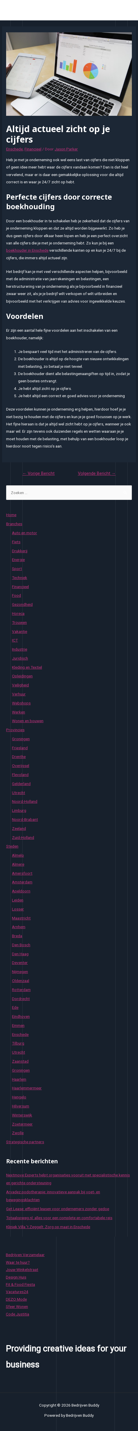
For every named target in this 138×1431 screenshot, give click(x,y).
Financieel (33, 149)
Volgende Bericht (97, 473)
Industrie (19, 649)
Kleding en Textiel (27, 667)
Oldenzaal (20, 980)
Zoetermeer (22, 1124)
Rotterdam (21, 989)
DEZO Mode (16, 1299)
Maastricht (21, 918)
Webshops (21, 703)
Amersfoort (22, 873)
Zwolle (18, 1132)
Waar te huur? (18, 1262)
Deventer (20, 962)
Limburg (19, 810)
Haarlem (19, 1079)
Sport (17, 568)
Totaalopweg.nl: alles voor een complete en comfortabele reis (59, 1217)
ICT (15, 640)
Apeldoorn (21, 891)
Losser (18, 909)
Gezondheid (22, 604)
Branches (14, 523)
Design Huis (16, 1277)
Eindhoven (21, 1016)
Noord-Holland (24, 801)
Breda (17, 935)
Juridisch (20, 658)
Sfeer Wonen (17, 1306)
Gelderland (21, 783)
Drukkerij (19, 550)
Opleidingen (22, 676)
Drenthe (19, 756)
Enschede (14, 149)
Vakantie (19, 631)
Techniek (19, 577)
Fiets (16, 541)
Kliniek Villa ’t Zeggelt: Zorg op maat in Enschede (48, 1226)
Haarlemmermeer (27, 1088)
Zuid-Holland (23, 837)
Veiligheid (20, 685)
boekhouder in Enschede (27, 250)
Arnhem (18, 926)
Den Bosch (21, 944)
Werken (18, 712)
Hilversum (20, 1106)
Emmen (18, 1025)
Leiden (17, 900)
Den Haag (20, 953)
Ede (15, 1007)
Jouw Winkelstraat (22, 1269)
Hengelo (19, 1097)
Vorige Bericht (38, 473)
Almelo (18, 855)
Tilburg (18, 1043)
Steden (12, 846)
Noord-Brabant (25, 819)
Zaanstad (20, 1061)
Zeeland (19, 828)
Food (16, 595)
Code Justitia (17, 1314)
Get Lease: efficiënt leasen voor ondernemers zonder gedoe (57, 1208)
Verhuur (19, 694)
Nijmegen (20, 971)
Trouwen (19, 622)
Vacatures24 (17, 1291)
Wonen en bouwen (27, 720)
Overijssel (20, 765)
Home (11, 514)
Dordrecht (21, 998)
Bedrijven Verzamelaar (25, 1254)
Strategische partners (25, 1141)
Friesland (20, 747)
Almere (18, 864)
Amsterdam (22, 882)
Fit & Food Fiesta (20, 1284)
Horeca (18, 613)
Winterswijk (22, 1115)
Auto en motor (24, 532)
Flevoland (20, 774)
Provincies (15, 729)
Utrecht (18, 792)
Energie (18, 559)
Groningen (21, 738)
